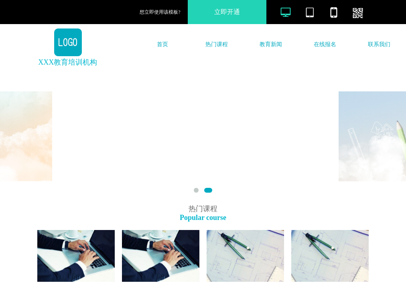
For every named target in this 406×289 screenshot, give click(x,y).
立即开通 (227, 11)
